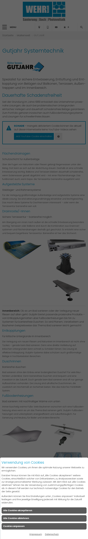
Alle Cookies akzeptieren (17, 510)
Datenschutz (52, 534)
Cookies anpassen (14, 526)
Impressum (35, 534)
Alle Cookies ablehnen (16, 518)
